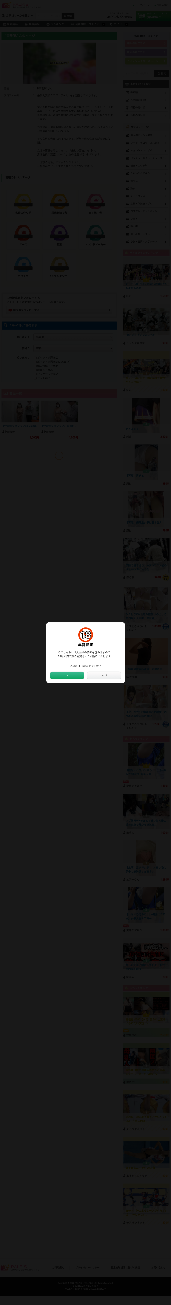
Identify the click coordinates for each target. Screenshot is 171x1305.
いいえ (104, 675)
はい (67, 675)
